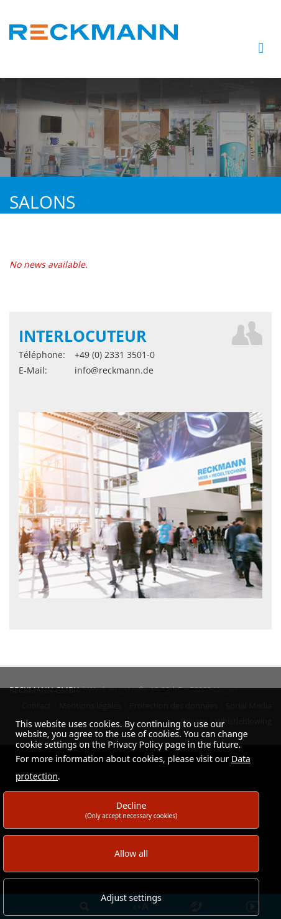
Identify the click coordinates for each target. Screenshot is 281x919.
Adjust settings (131, 897)
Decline (131, 809)
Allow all (131, 853)
